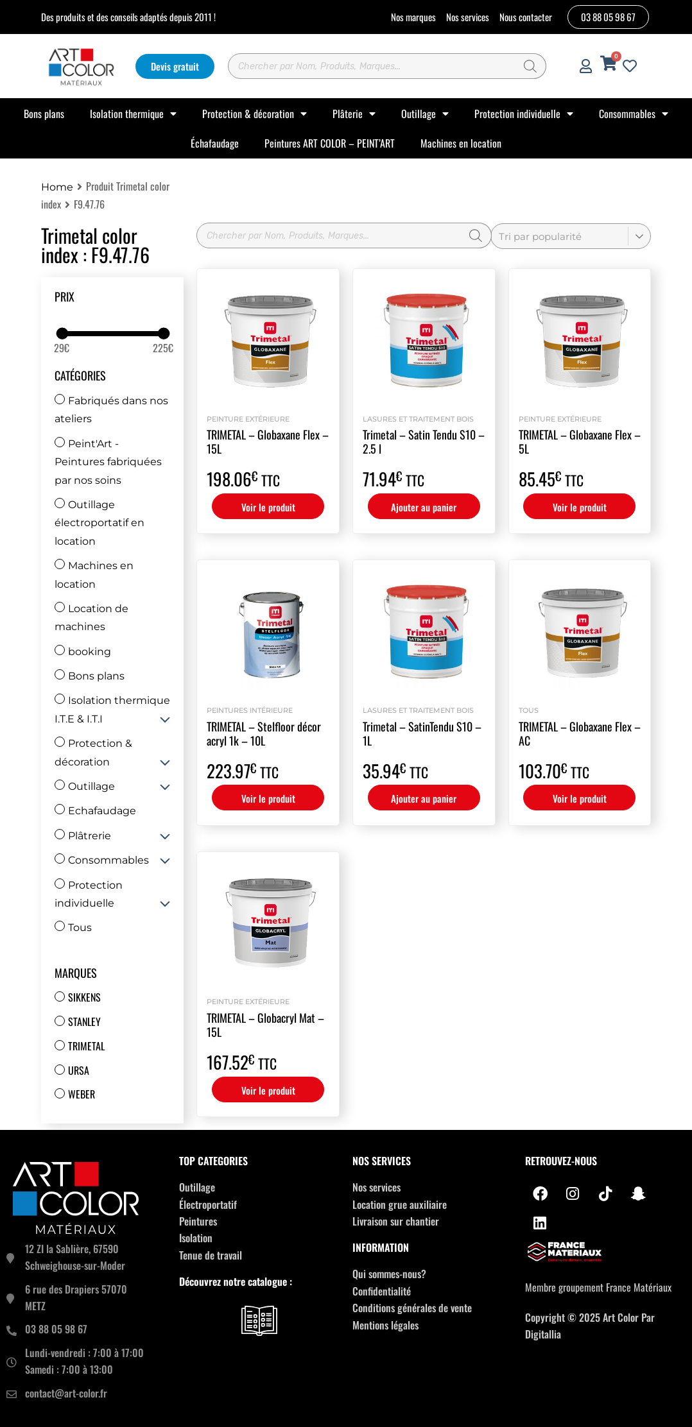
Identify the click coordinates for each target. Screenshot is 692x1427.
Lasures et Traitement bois (418, 418)
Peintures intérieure (250, 710)
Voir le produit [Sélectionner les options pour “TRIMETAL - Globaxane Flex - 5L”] (580, 507)
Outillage (425, 113)
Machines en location (460, 143)
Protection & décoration (254, 113)
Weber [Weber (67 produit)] (81, 1094)
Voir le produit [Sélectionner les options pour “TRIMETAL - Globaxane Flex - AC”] (580, 798)
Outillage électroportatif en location (99, 523)
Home (57, 187)
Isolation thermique (133, 113)
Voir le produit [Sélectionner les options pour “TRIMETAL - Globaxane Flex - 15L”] (268, 507)
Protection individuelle (523, 113)
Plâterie (354, 113)
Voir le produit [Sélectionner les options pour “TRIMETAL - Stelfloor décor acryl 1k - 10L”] (268, 798)
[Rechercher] (530, 66)
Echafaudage (95, 811)
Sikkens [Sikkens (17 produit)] (84, 997)
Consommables (633, 113)
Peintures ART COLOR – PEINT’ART (329, 143)
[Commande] (570, 236)
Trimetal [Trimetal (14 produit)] (86, 1046)
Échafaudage (215, 143)
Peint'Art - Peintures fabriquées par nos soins (108, 462)
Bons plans (44, 113)
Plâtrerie (83, 836)
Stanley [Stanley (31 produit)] (84, 1021)
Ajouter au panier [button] (423, 507)
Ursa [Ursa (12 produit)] (78, 1070)
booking (83, 651)
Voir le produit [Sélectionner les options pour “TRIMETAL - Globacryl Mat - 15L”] (268, 1090)
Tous (73, 927)
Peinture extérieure (248, 418)
